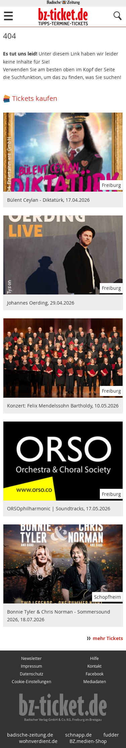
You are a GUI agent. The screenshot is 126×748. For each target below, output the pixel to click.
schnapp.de (78, 735)
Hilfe (94, 658)
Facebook (94, 673)
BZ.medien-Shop (88, 741)
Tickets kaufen (34, 98)
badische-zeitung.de (30, 735)
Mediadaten (94, 681)
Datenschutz (31, 673)
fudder (111, 735)
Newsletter (31, 658)
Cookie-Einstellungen (31, 681)
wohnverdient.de (38, 741)
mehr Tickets (108, 638)
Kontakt (94, 666)
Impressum (31, 666)
